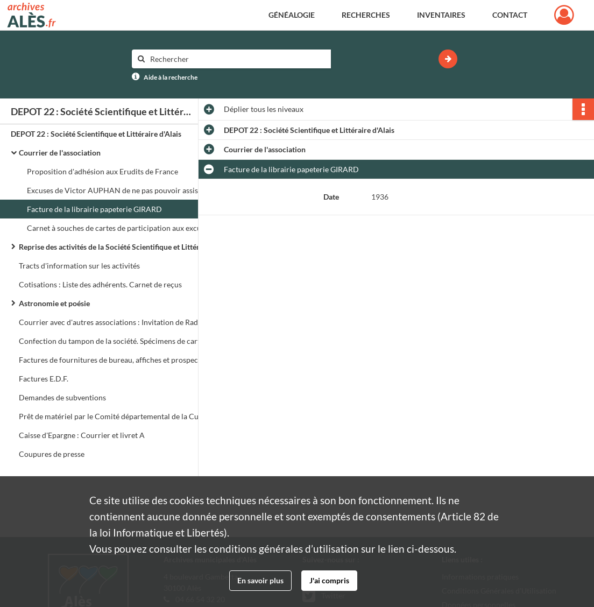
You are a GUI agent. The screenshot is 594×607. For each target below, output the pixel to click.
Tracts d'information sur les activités (79, 265)
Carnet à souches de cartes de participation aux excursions (124, 227)
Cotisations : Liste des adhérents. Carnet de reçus (100, 284)
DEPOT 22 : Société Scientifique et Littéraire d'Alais (96, 133)
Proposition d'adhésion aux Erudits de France (102, 171)
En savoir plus (260, 580)
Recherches (366, 14)
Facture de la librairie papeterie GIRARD (94, 209)
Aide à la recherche (170, 77)
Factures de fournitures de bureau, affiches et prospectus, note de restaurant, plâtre (126, 359)
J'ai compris (329, 580)
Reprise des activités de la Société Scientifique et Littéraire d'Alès (126, 246)
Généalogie (291, 14)
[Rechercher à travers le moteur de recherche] (236, 59)
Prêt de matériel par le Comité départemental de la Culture (117, 416)
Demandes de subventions (62, 397)
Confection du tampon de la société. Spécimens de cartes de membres (126, 340)
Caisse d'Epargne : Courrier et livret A (82, 435)
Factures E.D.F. (43, 378)
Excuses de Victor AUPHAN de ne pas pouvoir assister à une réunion (134, 190)
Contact (509, 14)
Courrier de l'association (60, 152)
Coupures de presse (51, 453)
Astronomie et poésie (54, 303)
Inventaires (441, 14)
